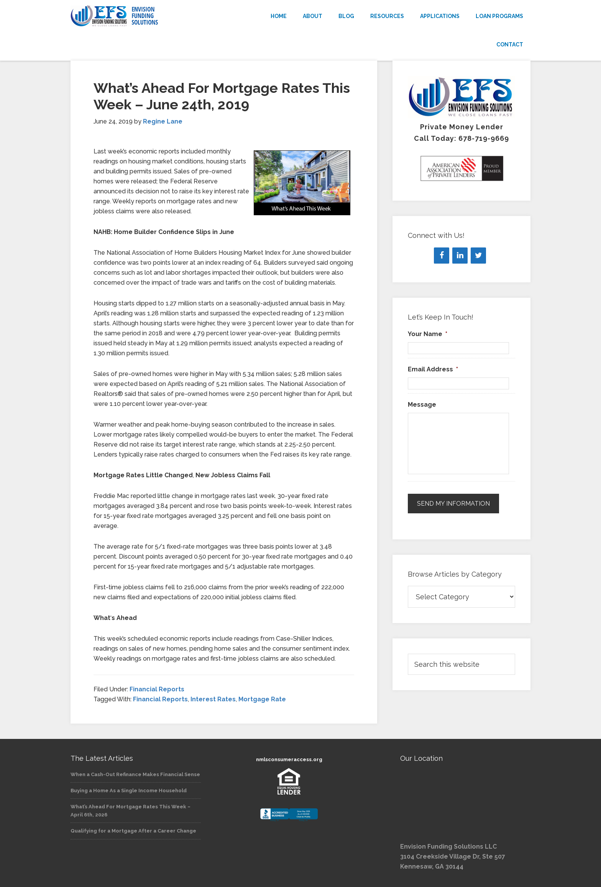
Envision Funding (140, 16)
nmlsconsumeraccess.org (289, 759)
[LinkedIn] (460, 255)
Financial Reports (157, 689)
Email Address (433, 369)
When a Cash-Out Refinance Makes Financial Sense (135, 774)
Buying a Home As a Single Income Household (129, 790)
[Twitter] (478, 255)
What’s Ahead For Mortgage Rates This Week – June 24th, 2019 (222, 96)
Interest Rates (213, 699)
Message (422, 404)
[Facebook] (441, 255)
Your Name (427, 334)
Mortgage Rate (262, 699)
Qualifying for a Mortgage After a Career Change (133, 831)
